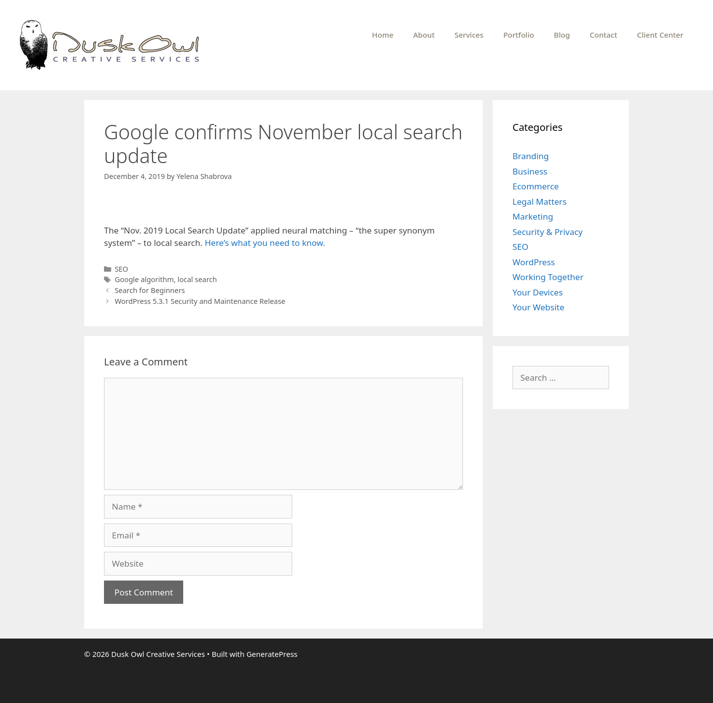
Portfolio (518, 35)
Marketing (532, 216)
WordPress (533, 262)
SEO (121, 269)
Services (469, 35)
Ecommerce (535, 186)
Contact (603, 35)
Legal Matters (539, 201)
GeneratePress (272, 654)
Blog (562, 35)
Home (382, 35)
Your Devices (537, 292)
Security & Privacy (547, 231)
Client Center (660, 35)
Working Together (547, 277)
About (424, 35)
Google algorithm (144, 279)
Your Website (538, 307)
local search (197, 279)
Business (529, 171)
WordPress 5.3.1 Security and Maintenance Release (200, 301)
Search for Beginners (150, 290)
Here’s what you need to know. (264, 242)
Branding (530, 156)
